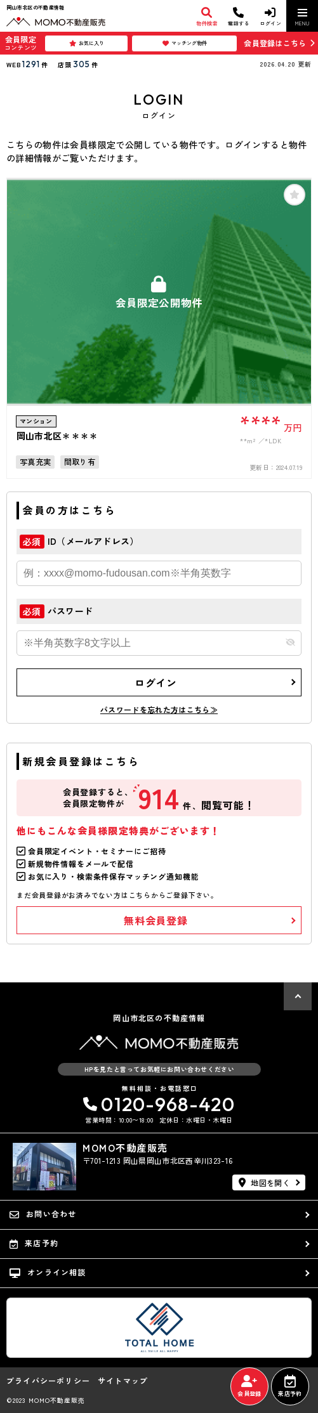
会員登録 (249, 1386)
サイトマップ (123, 1380)
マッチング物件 (184, 43)
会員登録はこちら (275, 42)
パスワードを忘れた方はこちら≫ (159, 709)
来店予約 (289, 1386)
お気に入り (86, 43)
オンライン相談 (48, 1272)
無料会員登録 (156, 920)
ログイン (156, 682)
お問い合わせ (43, 1214)
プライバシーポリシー (48, 1380)
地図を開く (264, 1182)
